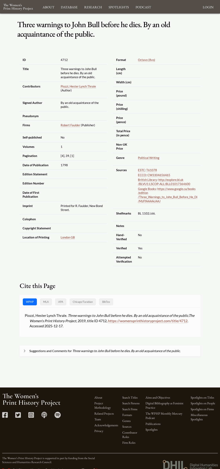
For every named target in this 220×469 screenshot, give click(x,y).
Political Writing (148, 157)
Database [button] (69, 7)
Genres (126, 421)
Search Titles (130, 397)
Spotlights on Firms (202, 409)
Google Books (147, 189)
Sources (126, 426)
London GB (68, 237)
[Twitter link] (18, 416)
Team (97, 419)
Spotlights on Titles (202, 397)
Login (208, 7)
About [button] (48, 7)
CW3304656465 (158, 175)
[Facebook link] (5, 416)
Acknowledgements (106, 425)
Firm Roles (128, 443)
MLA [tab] (46, 301)
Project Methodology (102, 405)
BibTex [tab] (106, 301)
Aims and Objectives (157, 397)
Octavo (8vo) (146, 60)
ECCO (142, 175)
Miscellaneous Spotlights (199, 417)
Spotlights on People (203, 403)
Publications (153, 424)
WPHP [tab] (30, 301)
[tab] (83, 301)
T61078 (151, 170)
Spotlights (151, 429)
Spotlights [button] (119, 7)
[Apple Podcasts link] (44, 416)
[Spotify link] (58, 416)
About (98, 397)
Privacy (98, 431)
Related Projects (104, 413)
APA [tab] (60, 301)
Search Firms (129, 409)
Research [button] (93, 7)
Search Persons (131, 403)
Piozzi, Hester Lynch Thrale (78, 86)
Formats (127, 415)
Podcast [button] (143, 7)
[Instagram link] (31, 416)
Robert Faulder (70, 125)
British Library (147, 179)
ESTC (141, 170)
